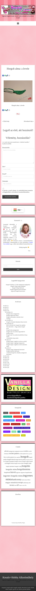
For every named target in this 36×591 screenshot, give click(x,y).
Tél (19, 431)
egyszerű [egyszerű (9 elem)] (30, 453)
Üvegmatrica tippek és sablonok (11, 435)
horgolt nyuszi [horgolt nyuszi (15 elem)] (18, 461)
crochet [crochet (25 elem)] (25, 451)
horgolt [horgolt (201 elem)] (25, 456)
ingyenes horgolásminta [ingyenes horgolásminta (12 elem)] (26, 472)
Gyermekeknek (17, 416)
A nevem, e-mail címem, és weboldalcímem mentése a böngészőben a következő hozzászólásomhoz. (17, 191)
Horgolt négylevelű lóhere (12, 315)
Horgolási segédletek (9, 420)
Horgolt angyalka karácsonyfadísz (18, 289)
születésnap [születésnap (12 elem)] (25, 482)
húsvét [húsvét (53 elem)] (13, 472)
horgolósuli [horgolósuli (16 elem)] (7, 472)
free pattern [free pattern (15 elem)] (17, 457)
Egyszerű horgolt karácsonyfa (18, 291)
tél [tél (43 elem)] (18, 485)
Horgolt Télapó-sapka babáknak (18, 286)
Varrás (23, 435)
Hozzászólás (6, 147)
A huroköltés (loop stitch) (12, 338)
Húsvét (28, 420)
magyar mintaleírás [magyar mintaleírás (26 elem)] (11, 482)
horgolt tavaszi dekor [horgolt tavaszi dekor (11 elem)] (19, 463)
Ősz (28, 424)
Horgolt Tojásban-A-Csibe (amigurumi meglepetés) (18, 284)
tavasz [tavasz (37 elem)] (12, 485)
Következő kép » (29, 121)
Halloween (26, 416)
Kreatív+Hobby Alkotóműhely (18, 577)
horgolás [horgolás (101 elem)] (26, 466)
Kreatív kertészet (16, 424)
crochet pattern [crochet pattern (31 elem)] (14, 453)
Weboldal (5, 181)
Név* (3, 166)
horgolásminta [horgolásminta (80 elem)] (23, 469)
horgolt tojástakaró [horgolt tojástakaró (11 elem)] (10, 466)
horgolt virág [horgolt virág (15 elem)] (18, 466)
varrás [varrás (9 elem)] (23, 485)
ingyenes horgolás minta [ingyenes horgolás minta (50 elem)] (13, 476)
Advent (5, 413)
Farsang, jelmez (7, 416)
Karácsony (6, 424)
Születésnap (7, 431)
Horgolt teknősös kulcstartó (12, 351)
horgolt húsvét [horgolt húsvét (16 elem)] (11, 459)
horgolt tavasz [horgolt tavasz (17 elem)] (10, 463)
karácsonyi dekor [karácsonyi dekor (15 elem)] (26, 479)
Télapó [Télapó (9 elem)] (20, 485)
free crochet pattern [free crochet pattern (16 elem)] (9, 457)
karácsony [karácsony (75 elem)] (16, 479)
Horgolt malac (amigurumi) (12, 313)
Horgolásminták (20, 420)
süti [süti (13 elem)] (30, 482)
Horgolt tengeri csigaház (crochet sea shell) (16, 341)
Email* (4, 174)
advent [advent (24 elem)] (6, 451)
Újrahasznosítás (26, 431)
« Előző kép (5, 121)
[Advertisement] (18, 45)
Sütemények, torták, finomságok (21, 428)
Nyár (23, 424)
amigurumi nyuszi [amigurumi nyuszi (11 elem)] (19, 451)
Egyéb (23, 413)
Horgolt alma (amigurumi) (12, 330)
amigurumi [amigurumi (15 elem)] (11, 451)
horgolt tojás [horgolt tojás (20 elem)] (27, 463)
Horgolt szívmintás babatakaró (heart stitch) (16, 322)
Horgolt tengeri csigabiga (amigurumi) (15, 343)
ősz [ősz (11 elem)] (25, 485)
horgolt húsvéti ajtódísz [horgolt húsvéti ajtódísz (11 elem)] (20, 459)
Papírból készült (8, 428)
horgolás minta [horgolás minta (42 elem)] (11, 469)
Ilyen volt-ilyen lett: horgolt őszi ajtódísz (15, 325)
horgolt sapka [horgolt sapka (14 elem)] (25, 461)
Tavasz (14, 431)
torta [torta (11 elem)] (15, 485)
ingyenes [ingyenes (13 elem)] (18, 472)
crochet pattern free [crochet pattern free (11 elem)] (23, 453)
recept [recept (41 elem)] (20, 482)
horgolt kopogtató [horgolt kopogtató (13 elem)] (9, 461)
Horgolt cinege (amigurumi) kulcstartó (15, 349)
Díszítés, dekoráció (14, 413)
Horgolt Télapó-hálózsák (18, 288)
